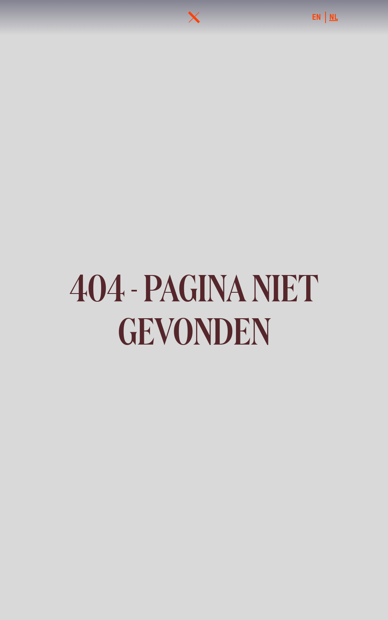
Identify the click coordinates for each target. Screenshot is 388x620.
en (316, 17)
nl (333, 17)
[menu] (194, 17)
